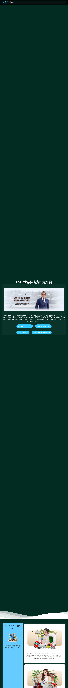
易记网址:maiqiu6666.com (42, 332)
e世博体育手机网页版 (24, 326)
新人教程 (23, 332)
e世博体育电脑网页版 (43, 326)
